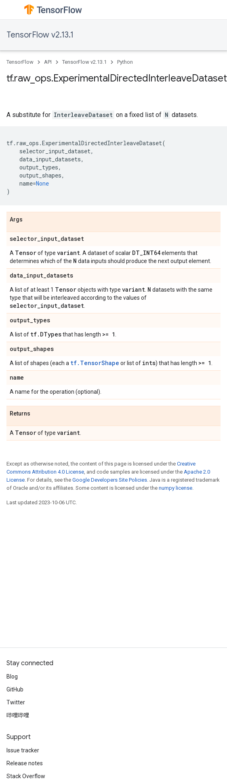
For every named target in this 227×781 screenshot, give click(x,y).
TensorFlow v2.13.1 (40, 35)
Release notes (24, 763)
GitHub (14, 689)
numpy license (175, 488)
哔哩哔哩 (17, 715)
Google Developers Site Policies (109, 480)
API (48, 62)
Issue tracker (22, 750)
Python (125, 62)
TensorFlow (20, 62)
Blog (12, 676)
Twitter (15, 702)
